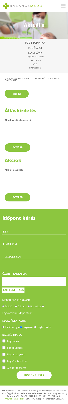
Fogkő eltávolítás (17, 361)
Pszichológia (12, 327)
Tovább (17, 147)
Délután (22, 306)
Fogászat (35, 48)
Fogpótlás (13, 341)
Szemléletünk (35, 60)
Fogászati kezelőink (35, 56)
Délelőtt (9, 306)
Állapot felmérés (16, 368)
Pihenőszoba (35, 67)
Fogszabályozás (16, 354)
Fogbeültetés (15, 347)
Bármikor (35, 306)
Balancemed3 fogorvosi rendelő (25, 78)
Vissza (16, 93)
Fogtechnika (35, 42)
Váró (35, 64)
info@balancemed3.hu (14, 398)
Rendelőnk (35, 52)
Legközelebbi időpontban (17, 313)
